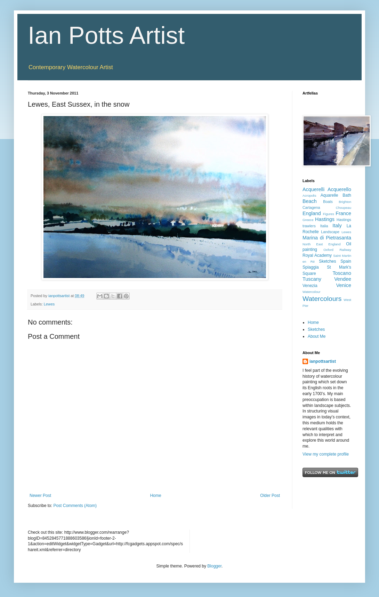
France (343, 213)
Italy (336, 225)
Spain (345, 261)
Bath (346, 195)
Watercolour (311, 292)
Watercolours (322, 298)
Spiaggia (311, 267)
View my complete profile (326, 454)
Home (155, 495)
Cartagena (311, 207)
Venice (343, 285)
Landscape (330, 232)
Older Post (270, 495)
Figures (328, 214)
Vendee (342, 279)
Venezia (310, 285)
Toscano (341, 273)
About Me (316, 336)
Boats (328, 201)
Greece (308, 220)
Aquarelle (329, 195)
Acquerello (339, 189)
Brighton (345, 202)
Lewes (49, 304)
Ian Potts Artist (106, 35)
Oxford (328, 250)
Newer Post (40, 495)
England (312, 213)
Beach (310, 201)
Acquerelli (313, 189)
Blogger (214, 566)
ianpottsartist (322, 361)
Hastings (324, 219)
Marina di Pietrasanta (327, 237)
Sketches (327, 261)
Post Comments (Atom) (75, 505)
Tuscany (312, 279)
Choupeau (343, 208)
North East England (322, 244)
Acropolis (309, 195)
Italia (324, 226)
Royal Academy (317, 255)
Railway (345, 250)
